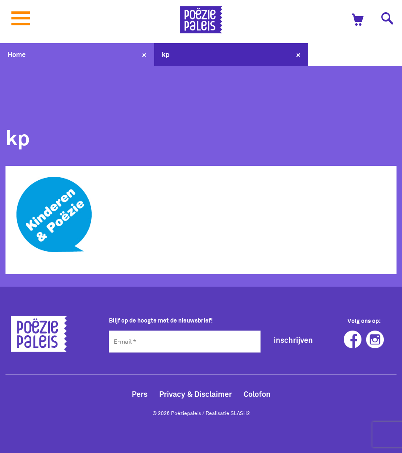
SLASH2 (240, 413)
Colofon (257, 394)
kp (166, 54)
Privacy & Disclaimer (195, 394)
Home (17, 54)
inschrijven (293, 340)
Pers (139, 394)
